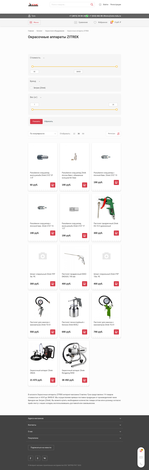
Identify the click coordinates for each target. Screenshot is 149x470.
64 (83, 134)
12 (74, 134)
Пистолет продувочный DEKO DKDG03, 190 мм (74, 275)
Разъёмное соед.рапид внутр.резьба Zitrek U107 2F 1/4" (41, 175)
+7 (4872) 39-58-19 (77, 16)
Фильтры (111, 133)
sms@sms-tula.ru (113, 16)
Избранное (102, 22)
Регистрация (115, 5)
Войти (105, 5)
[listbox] (42, 133)
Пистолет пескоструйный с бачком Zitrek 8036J (73, 323)
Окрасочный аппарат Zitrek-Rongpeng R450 (73, 371)
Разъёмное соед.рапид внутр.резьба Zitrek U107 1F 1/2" (73, 226)
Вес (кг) (33, 97)
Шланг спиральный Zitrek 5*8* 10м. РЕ (106, 275)
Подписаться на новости (41, 448)
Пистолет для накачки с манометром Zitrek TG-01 (104, 323)
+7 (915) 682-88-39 (97, 16)
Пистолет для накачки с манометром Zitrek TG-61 (40, 323)
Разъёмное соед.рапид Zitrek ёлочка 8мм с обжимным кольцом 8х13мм (74, 175)
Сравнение (83, 22)
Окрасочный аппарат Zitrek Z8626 (41, 371)
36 (79, 134)
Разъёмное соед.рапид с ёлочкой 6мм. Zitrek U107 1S (42, 224)
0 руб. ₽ (115, 22)
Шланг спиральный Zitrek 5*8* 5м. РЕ (42, 275)
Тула (33, 16)
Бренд (33, 81)
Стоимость (35, 58)
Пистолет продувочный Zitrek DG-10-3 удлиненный (106, 224)
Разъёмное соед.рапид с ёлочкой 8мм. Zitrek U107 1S (105, 174)
